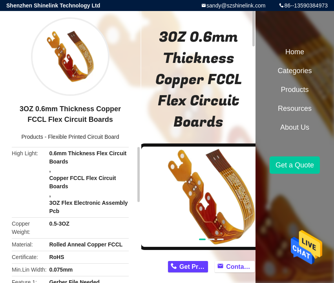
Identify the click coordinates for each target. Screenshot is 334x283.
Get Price (193, 266)
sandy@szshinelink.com (235, 5)
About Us (294, 127)
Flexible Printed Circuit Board (83, 137)
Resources (295, 108)
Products (32, 137)
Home (294, 52)
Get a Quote (295, 165)
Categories (294, 71)
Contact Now (240, 266)
